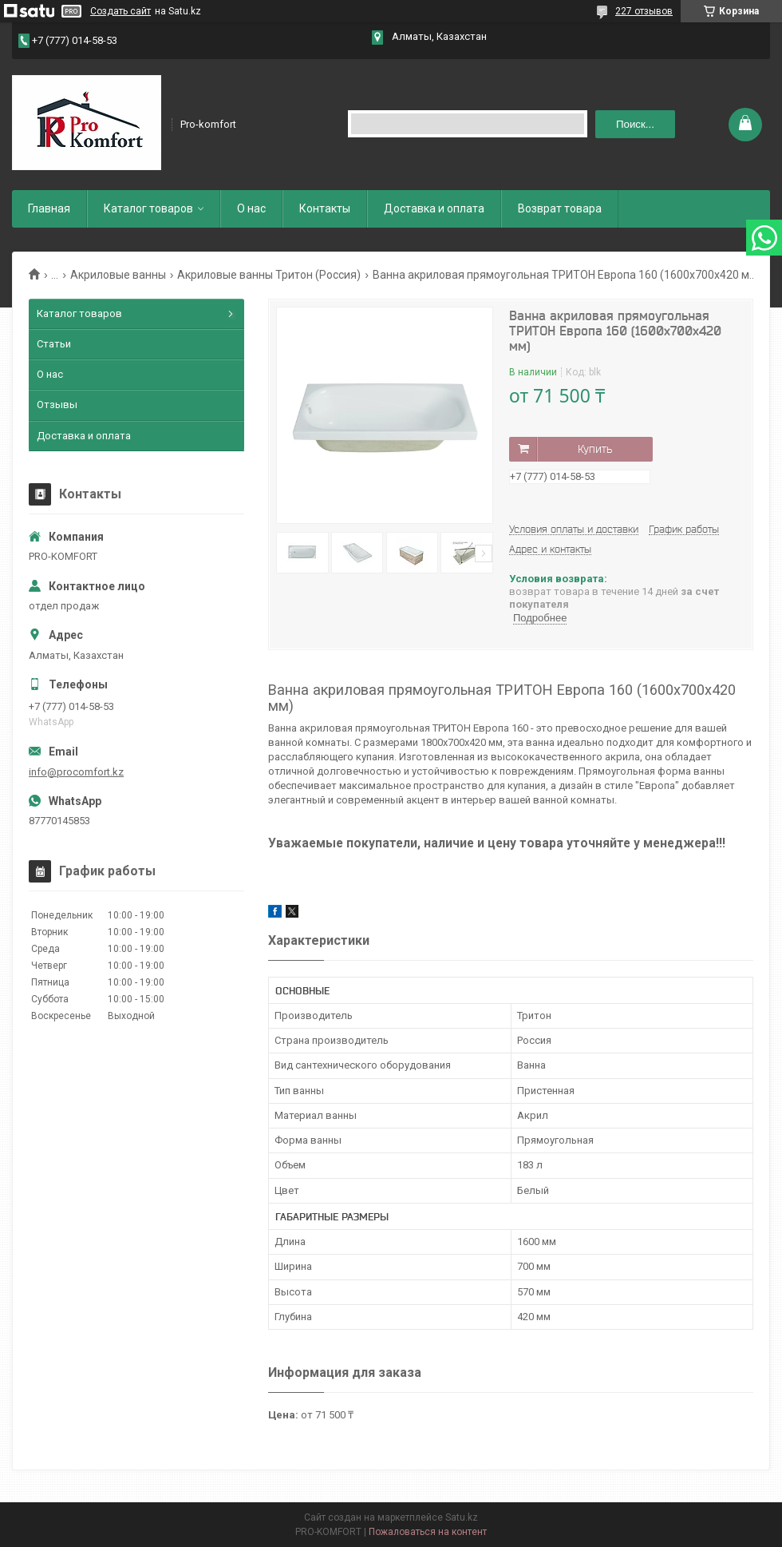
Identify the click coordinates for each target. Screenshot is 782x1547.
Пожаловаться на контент (428, 1531)
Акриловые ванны (118, 274)
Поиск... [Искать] (635, 124)
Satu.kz (461, 1517)
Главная (49, 208)
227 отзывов (644, 11)
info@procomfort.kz (76, 772)
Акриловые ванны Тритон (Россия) (269, 274)
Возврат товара (560, 208)
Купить (595, 448)
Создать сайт (120, 11)
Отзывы (57, 405)
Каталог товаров (148, 208)
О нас (251, 208)
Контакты (324, 208)
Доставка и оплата (434, 208)
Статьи (54, 344)
